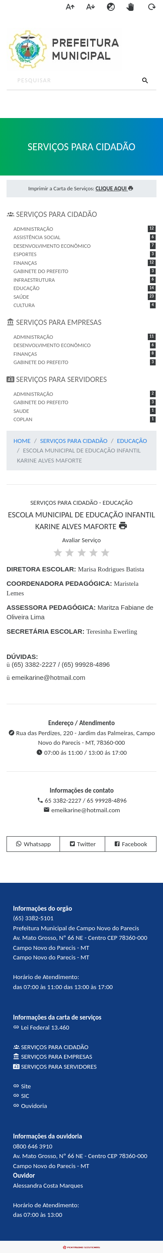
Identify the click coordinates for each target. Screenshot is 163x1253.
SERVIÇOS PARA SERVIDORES (54, 1067)
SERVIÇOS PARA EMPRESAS (52, 1056)
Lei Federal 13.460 (41, 1027)
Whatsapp (33, 844)
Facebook (130, 844)
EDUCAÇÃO (132, 441)
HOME (21, 441)
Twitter (82, 844)
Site (22, 1086)
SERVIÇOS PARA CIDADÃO (73, 441)
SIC (21, 1096)
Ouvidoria (30, 1106)
